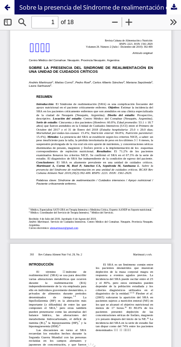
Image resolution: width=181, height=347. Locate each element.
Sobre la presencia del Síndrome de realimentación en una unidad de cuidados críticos (100, 7)
